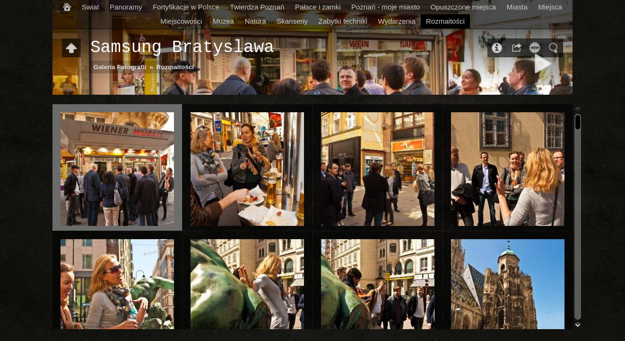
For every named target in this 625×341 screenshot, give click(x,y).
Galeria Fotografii (120, 67)
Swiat (90, 7)
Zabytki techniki (343, 21)
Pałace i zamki (318, 7)
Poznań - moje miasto (385, 7)
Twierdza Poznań (257, 7)
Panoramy (126, 7)
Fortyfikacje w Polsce (186, 7)
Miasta (517, 7)
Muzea (223, 21)
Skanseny (292, 21)
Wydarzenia (396, 21)
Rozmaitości (445, 21)
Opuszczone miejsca (463, 7)
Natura (255, 21)
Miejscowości (181, 21)
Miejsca (550, 7)
